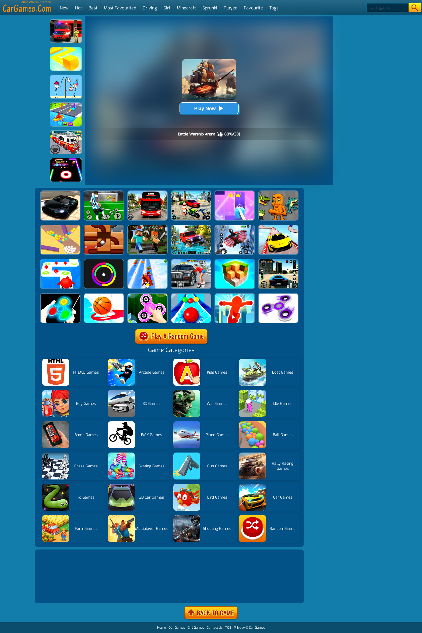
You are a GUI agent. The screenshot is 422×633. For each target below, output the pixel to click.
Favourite (253, 8)
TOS (228, 627)
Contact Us (215, 627)
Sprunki (209, 8)
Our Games (176, 627)
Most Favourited (120, 8)
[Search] (387, 7)
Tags (274, 8)
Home (161, 627)
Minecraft (186, 8)
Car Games (257, 627)
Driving (150, 8)
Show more (54, 593)
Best (93, 8)
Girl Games (196, 627)
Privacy (239, 627)
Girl (166, 8)
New (64, 8)
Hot (78, 8)
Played (230, 8)
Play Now (209, 108)
